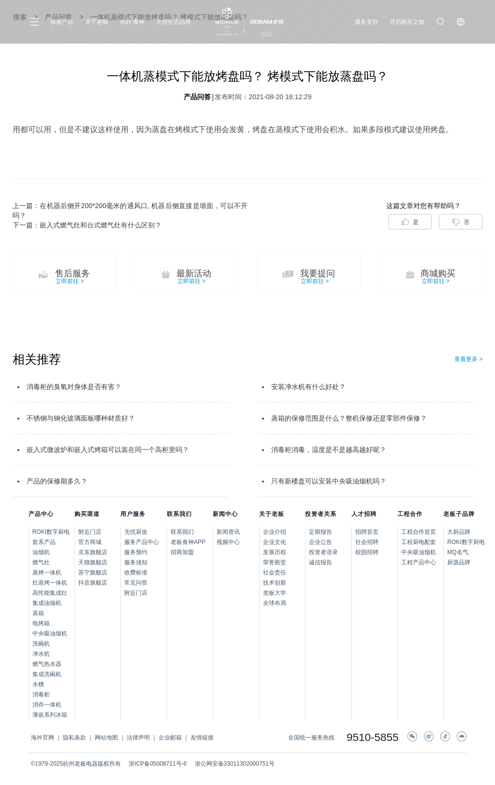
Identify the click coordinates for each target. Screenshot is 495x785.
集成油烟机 (46, 603)
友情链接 (202, 737)
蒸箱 (38, 613)
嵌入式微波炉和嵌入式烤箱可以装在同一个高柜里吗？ (108, 449)
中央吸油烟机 (49, 633)
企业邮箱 (170, 737)
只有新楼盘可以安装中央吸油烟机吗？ (328, 481)
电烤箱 (41, 623)
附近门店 (90, 531)
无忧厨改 (135, 531)
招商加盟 (182, 552)
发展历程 (274, 552)
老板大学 (274, 592)
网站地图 (106, 737)
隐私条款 (74, 737)
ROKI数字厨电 (51, 531)
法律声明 (138, 737)
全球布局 (274, 603)
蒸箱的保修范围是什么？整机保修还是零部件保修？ (349, 418)
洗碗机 (41, 643)
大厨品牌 (456, 531)
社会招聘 (367, 542)
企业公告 (320, 542)
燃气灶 (41, 562)
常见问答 (135, 582)
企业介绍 (274, 531)
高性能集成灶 (49, 592)
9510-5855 (373, 737)
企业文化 (274, 542)
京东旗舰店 (92, 552)
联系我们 (182, 531)
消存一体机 (46, 704)
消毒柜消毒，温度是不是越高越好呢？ (328, 449)
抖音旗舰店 (92, 582)
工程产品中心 (418, 562)
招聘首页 (367, 531)
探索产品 (61, 21)
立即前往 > (70, 281)
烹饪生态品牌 (173, 21)
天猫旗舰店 (92, 562)
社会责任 (274, 572)
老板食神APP (188, 542)
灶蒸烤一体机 (49, 582)
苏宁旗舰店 (92, 572)
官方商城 (90, 542)
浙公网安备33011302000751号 (235, 763)
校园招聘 (367, 552)
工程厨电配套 (418, 542)
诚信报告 (320, 562)
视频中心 (228, 542)
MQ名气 (456, 552)
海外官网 (42, 737)
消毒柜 (41, 694)
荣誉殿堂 (274, 562)
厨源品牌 (456, 562)
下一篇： (87, 225)
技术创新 (274, 582)
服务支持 (366, 21)
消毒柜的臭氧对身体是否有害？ (74, 387)
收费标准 (135, 572)
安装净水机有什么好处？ (308, 387)
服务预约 (135, 552)
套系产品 (44, 542)
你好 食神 (132, 21)
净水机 (41, 653)
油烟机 (41, 552)
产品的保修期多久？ (57, 481)
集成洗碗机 (46, 674)
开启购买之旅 (407, 21)
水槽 (38, 684)
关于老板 (96, 21)
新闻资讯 (228, 531)
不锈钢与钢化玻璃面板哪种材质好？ (81, 418)
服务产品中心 (141, 542)
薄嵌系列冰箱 (49, 714)
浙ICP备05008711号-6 (158, 763)
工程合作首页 (418, 531)
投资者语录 (323, 552)
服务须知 (135, 562)
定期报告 (320, 531)
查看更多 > (468, 359)
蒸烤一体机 (46, 572)
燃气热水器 (46, 664)
